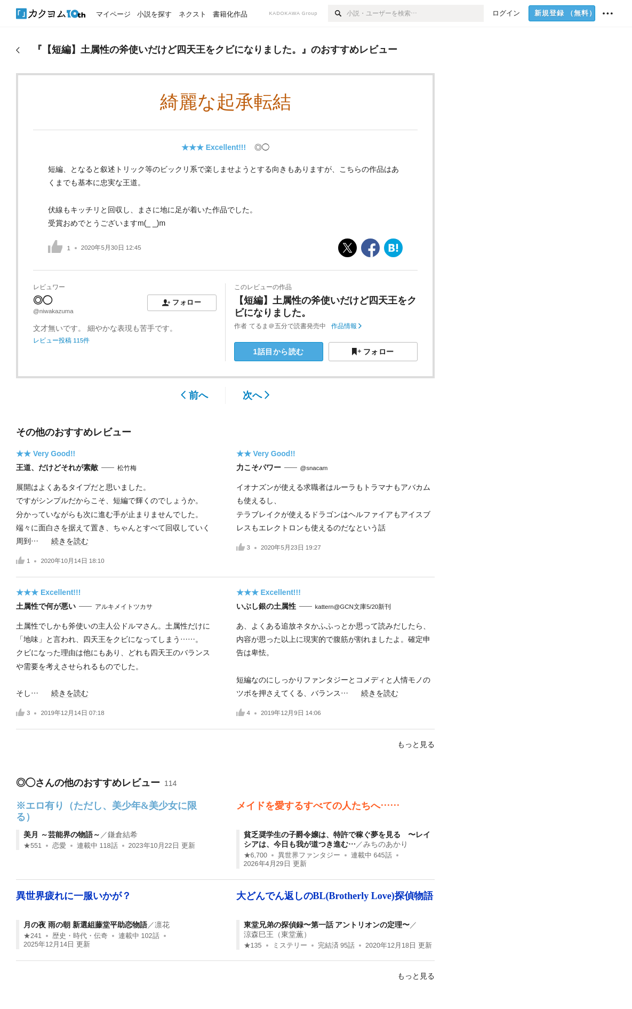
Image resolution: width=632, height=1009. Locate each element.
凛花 (162, 924)
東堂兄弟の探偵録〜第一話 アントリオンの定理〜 (327, 924)
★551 (32, 845)
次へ (256, 395)
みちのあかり (385, 844)
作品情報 (346, 326)
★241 (32, 936)
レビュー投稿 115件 (61, 340)
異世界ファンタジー (309, 855)
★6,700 (256, 855)
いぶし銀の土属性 (266, 606)
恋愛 (59, 845)
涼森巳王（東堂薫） (277, 934)
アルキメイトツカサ (124, 606)
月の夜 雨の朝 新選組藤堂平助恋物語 (85, 924)
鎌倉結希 (123, 834)
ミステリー (290, 945)
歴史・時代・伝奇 (80, 936)
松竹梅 (127, 468)
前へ (194, 395)
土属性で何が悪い (46, 606)
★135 (253, 945)
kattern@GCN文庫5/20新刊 (353, 606)
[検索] (337, 13)
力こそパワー (258, 467)
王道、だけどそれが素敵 (57, 467)
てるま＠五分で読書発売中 (287, 326)
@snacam (314, 468)
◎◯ (261, 147)
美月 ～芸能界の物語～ (61, 834)
